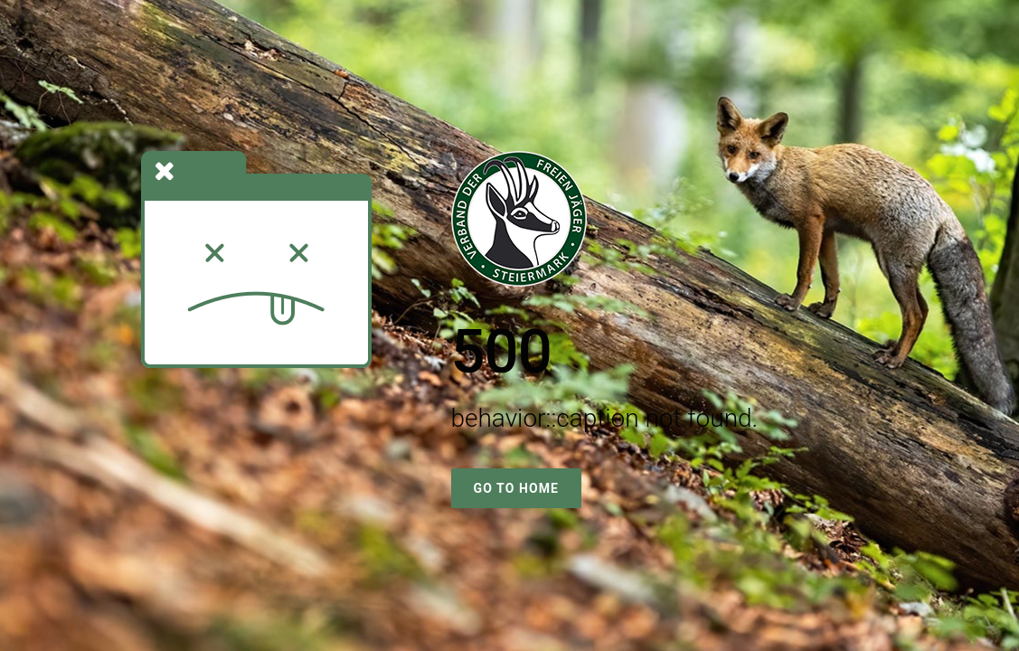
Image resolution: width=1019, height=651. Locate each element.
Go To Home (517, 488)
